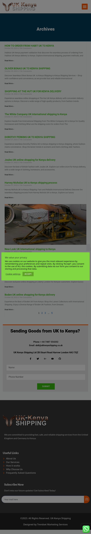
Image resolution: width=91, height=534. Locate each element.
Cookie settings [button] (14, 274)
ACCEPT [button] (29, 274)
